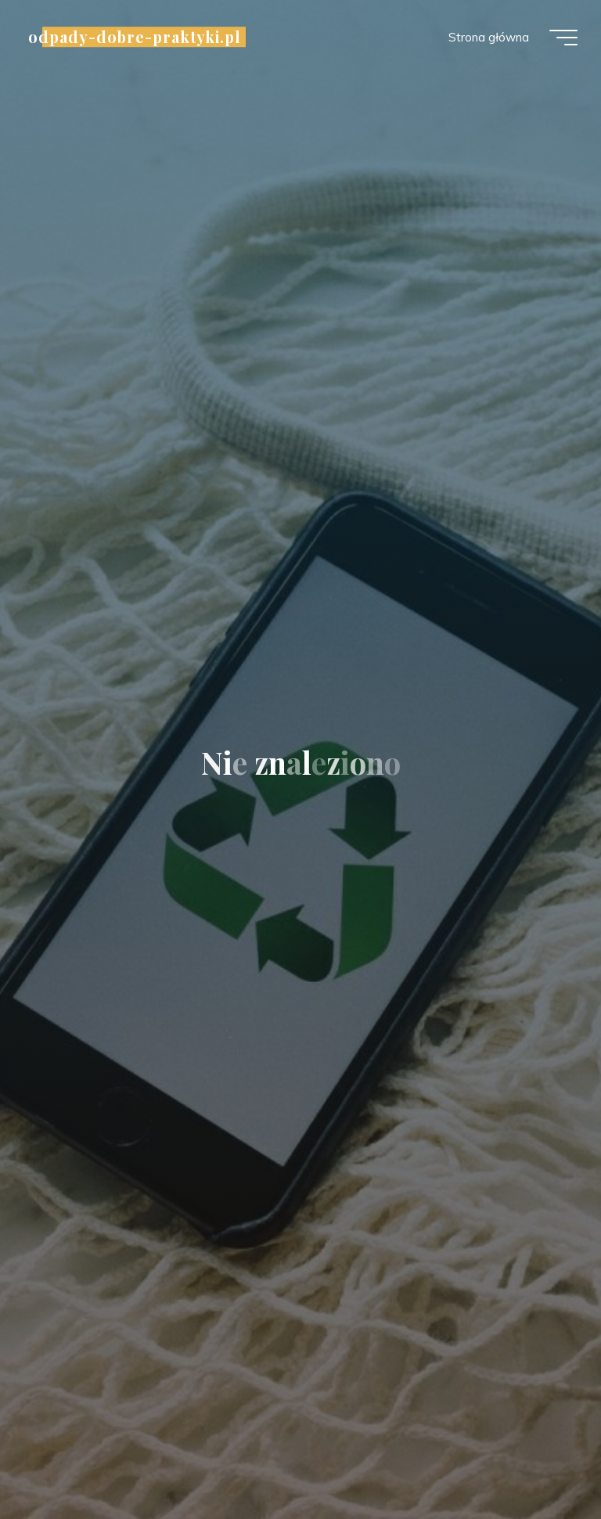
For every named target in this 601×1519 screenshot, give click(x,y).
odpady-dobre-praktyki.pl (134, 37)
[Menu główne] (563, 37)
